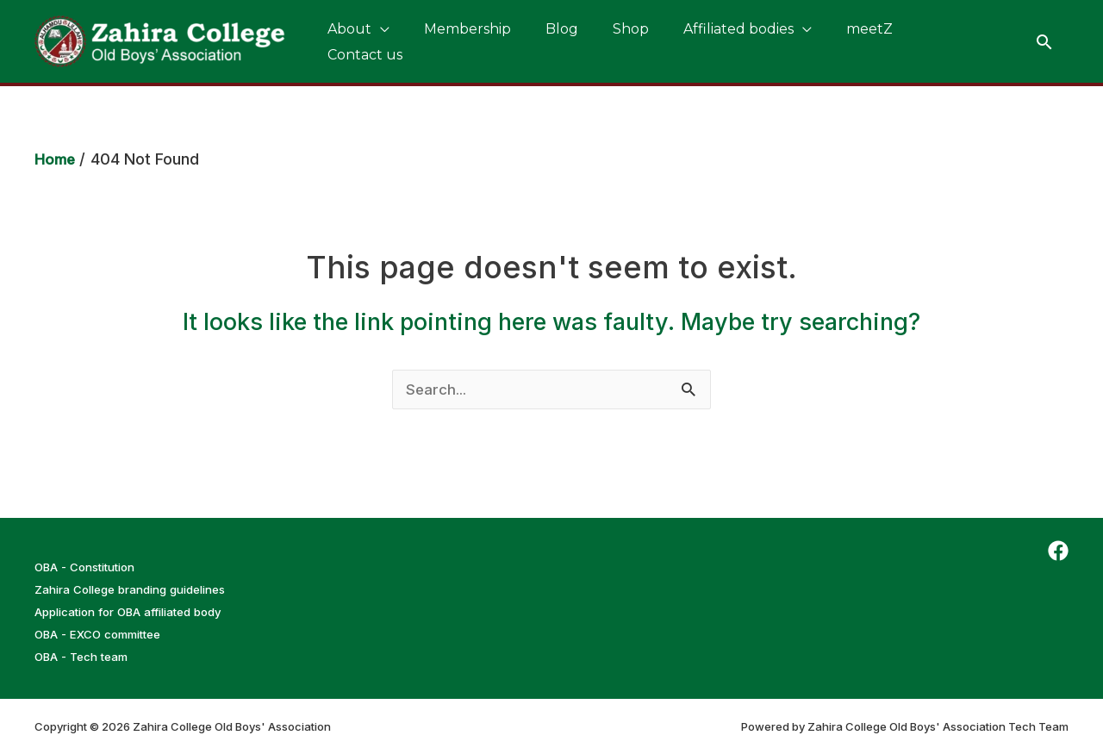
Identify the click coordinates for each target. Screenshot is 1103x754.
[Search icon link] (1044, 42)
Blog (527, 41)
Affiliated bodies (676, 41)
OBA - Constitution (90, 566)
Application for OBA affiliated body (139, 611)
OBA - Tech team (85, 656)
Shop (582, 41)
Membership (446, 41)
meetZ (793, 41)
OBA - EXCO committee (102, 633)
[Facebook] (1058, 550)
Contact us (875, 41)
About (343, 41)
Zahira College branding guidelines (141, 589)
